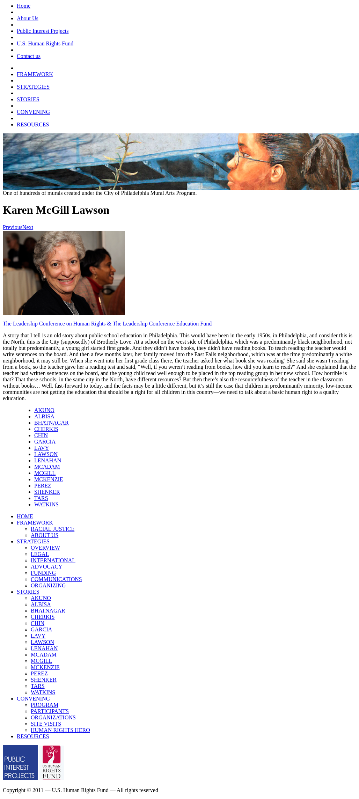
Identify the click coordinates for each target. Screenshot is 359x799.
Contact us (29, 56)
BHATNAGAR (51, 423)
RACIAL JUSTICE (52, 529)
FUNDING (43, 573)
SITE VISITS (46, 724)
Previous (12, 227)
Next (27, 227)
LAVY (41, 448)
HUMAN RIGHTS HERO (60, 730)
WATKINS (46, 504)
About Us (27, 18)
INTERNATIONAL (53, 560)
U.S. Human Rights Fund (45, 43)
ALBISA (44, 416)
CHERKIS (46, 429)
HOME (25, 516)
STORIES (28, 99)
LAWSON (46, 454)
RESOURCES (33, 124)
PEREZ (42, 486)
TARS (41, 498)
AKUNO (44, 410)
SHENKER (47, 492)
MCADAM (47, 467)
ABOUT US (44, 535)
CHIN (41, 435)
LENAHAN (47, 460)
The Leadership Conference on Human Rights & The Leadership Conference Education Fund (107, 324)
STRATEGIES (33, 87)
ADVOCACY (47, 567)
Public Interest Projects (42, 31)
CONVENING (33, 112)
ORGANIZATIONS (53, 717)
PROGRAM (44, 705)
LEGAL (40, 554)
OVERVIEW (45, 548)
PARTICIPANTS (50, 711)
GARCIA (45, 442)
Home (23, 6)
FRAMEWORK (35, 74)
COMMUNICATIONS (56, 579)
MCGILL (45, 473)
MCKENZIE (48, 479)
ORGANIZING (48, 585)
